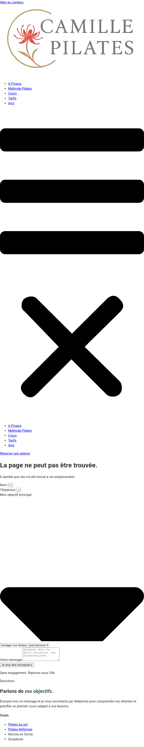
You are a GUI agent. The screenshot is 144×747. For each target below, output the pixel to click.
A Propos (14, 84)
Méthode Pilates (20, 89)
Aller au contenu (11, 2)
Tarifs (12, 98)
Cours (12, 93)
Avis (11, 103)
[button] (72, 264)
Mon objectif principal (15, 495)
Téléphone (8, 490)
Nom (4, 485)
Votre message (11, 662)
